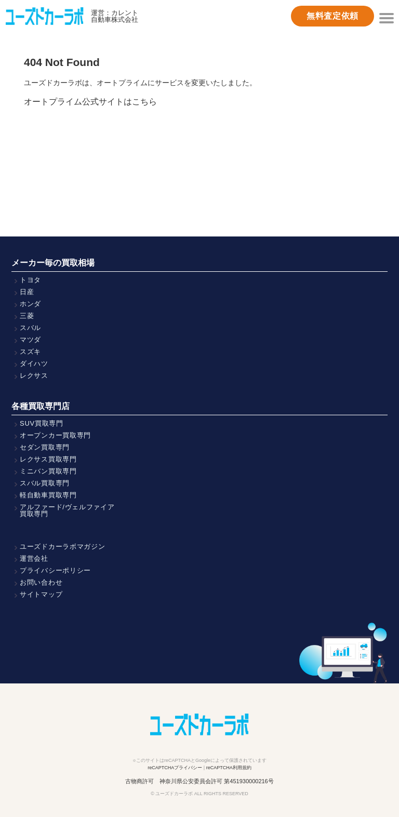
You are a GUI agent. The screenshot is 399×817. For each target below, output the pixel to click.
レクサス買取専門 (48, 459)
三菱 (27, 315)
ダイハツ (34, 363)
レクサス (34, 375)
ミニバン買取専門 (48, 471)
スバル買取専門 (45, 483)
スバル (30, 327)
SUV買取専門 (41, 423)
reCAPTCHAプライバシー (175, 767)
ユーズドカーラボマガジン (62, 546)
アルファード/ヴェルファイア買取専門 (67, 510)
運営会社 (34, 558)
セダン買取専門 (45, 447)
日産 (27, 291)
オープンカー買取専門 (55, 435)
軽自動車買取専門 (48, 495)
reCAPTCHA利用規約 (228, 767)
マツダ (30, 339)
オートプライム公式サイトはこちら (90, 101)
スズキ (30, 351)
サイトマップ (41, 594)
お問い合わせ (41, 582)
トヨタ (30, 279)
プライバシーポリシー (55, 570)
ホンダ (30, 303)
